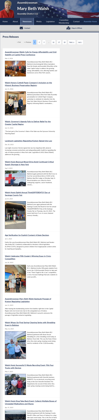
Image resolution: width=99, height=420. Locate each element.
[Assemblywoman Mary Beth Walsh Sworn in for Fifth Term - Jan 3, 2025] (26, 309)
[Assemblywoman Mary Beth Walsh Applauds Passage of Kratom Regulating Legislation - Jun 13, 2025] (26, 200)
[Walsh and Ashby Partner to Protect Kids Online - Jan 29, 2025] (72, 276)
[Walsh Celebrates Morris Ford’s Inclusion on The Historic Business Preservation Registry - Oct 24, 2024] (72, 344)
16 (53, 42)
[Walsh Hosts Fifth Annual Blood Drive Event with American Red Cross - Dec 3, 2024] (26, 344)
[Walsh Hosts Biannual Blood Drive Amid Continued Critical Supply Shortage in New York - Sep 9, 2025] (26, 125)
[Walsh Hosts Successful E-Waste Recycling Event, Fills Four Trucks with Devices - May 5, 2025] (26, 239)
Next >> (71, 42)
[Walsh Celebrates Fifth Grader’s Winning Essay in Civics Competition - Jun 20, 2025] (72, 163)
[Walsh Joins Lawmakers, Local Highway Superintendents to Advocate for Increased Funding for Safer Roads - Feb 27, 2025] (26, 276)
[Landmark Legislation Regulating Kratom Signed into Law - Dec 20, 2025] (72, 95)
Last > (80, 42)
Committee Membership (64, 21)
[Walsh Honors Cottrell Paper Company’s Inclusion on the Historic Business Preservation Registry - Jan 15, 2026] (72, 65)
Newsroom (27, 21)
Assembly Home (90, 21)
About (15, 21)
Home (5, 21)
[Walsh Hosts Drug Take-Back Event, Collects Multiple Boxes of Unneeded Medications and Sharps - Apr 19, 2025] (72, 239)
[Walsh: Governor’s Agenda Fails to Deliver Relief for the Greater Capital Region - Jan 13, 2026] (26, 95)
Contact (76, 21)
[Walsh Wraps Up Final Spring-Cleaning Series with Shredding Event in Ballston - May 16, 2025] (72, 200)
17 (59, 42)
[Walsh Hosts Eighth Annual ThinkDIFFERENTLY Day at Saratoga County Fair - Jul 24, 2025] (72, 125)
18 (65, 42)
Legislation (50, 21)
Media (38, 21)
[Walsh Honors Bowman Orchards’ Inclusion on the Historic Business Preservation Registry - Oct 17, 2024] (26, 380)
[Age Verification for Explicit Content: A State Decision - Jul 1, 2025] (26, 163)
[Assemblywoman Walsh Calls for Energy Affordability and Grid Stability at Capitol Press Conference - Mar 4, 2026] (26, 65)
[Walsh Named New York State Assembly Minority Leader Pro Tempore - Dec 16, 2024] (72, 309)
